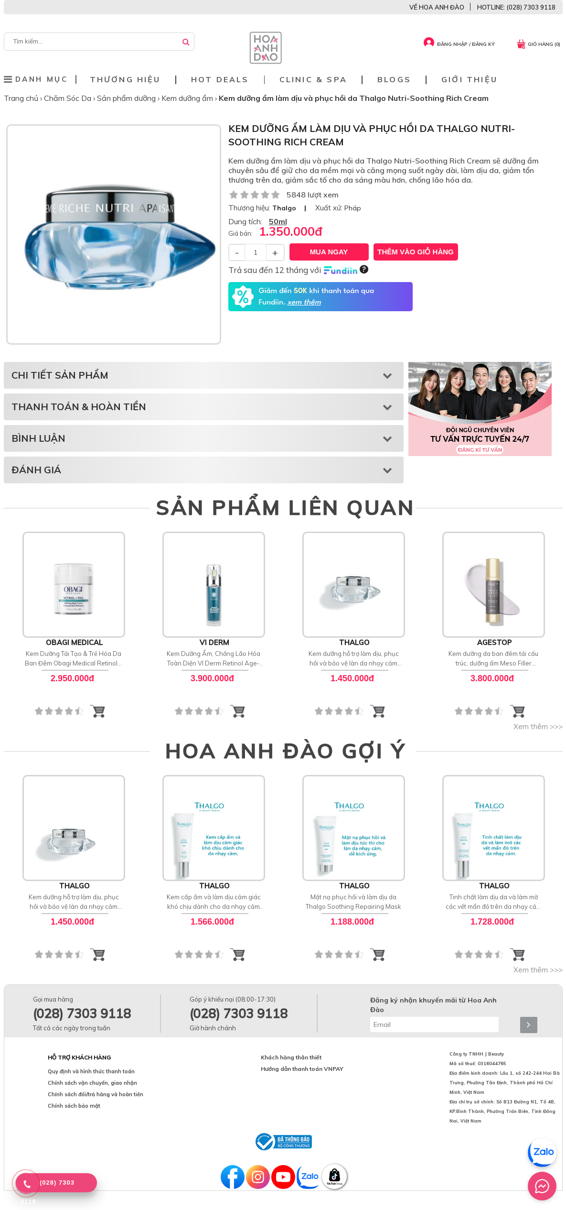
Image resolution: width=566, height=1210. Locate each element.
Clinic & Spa (313, 79)
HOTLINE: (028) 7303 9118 (516, 7)
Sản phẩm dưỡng (127, 98)
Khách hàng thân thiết (291, 1057)
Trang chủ (22, 98)
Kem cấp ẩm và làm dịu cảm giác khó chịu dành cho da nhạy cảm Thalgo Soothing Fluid (214, 902)
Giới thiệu (469, 79)
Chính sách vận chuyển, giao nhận (92, 1082)
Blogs (394, 79)
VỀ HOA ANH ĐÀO (436, 7)
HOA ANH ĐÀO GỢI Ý (285, 750)
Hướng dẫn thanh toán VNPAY (302, 1068)
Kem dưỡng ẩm (188, 98)
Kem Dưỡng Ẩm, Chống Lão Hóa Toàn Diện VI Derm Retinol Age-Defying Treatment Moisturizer (213, 659)
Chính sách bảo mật (74, 1105)
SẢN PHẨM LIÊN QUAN (285, 507)
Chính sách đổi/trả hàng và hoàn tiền (95, 1094)
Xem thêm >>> (538, 726)
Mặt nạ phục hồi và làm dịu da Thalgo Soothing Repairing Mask (353, 901)
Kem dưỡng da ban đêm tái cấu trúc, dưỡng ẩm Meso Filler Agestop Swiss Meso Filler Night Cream (494, 659)
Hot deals (220, 79)
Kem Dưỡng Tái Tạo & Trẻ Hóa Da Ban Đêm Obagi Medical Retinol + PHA (74, 659)
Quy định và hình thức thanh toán (91, 1071)
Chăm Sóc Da (68, 98)
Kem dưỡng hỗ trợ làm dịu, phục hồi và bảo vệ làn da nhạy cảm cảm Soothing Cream (354, 659)
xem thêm (303, 302)
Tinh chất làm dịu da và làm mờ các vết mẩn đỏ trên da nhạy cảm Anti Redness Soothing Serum (494, 902)
